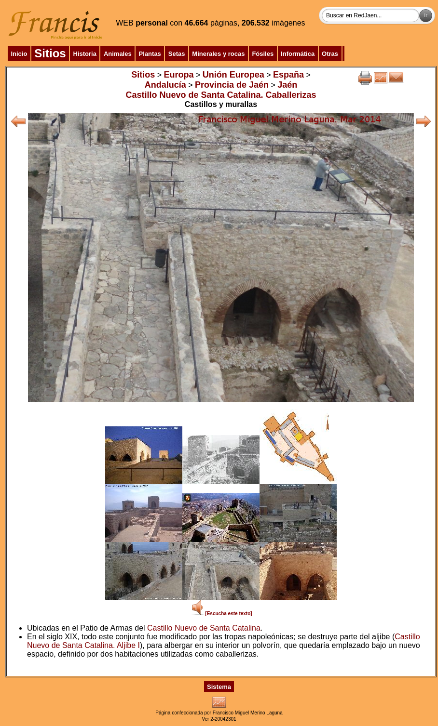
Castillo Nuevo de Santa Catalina (203, 628)
